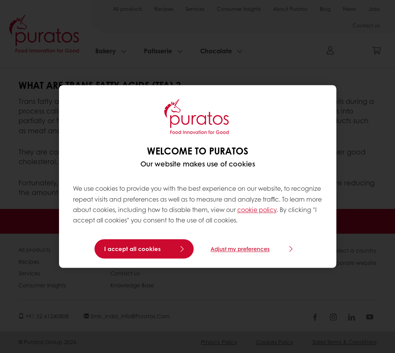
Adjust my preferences (240, 249)
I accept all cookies (132, 249)
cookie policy (257, 209)
